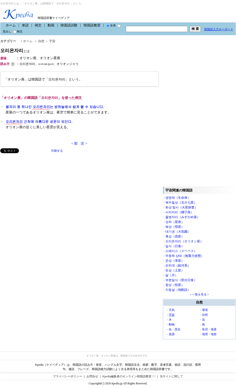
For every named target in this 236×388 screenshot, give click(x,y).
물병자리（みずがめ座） (182, 217)
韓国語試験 (68, 25)
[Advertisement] (36, 187)
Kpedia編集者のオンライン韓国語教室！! (129, 376)
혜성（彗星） (174, 227)
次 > (84, 143)
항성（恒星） (174, 285)
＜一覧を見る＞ (199, 294)
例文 (38, 25)
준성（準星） (174, 260)
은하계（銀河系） (178, 265)
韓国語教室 (92, 25)
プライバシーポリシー (67, 376)
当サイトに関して (171, 376)
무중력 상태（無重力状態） (184, 256)
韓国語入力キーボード (218, 29)
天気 (172, 310)
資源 (172, 334)
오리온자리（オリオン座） (184, 241)
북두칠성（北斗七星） (181, 202)
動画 (51, 25)
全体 (111, 25)
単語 (25, 25)
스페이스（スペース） (181, 251)
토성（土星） (174, 270)
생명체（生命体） (178, 197)
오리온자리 (15, 50)
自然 (41, 41)
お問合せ (92, 376)
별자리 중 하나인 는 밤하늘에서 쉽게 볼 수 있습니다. (55, 106)
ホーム (11, 25)
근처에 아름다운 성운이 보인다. (39, 121)
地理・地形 (209, 334)
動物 (172, 324)
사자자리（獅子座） (179, 212)
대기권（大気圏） (178, 231)
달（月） (171, 275)
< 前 (74, 143)
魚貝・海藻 (209, 329)
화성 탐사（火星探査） (181, 207)
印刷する (57, 150)
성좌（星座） (174, 222)
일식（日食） (174, 246)
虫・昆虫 (174, 329)
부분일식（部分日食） (181, 280)
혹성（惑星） (174, 236)
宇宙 (52, 41)
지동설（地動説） (178, 290)
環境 (205, 310)
